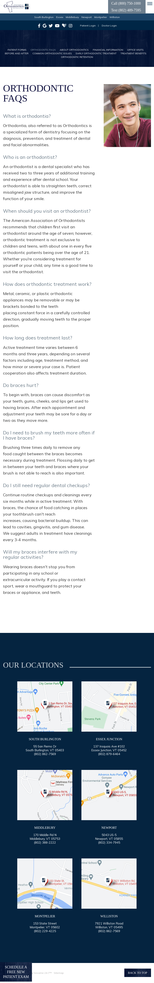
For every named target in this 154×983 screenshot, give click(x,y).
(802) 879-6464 (109, 754)
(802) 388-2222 (45, 842)
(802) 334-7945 (109, 842)
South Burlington (44, 17)
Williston (114, 17)
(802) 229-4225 (45, 931)
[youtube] (57, 25)
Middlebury (72, 17)
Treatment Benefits (133, 53)
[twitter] (51, 25)
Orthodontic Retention (77, 56)
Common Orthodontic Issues (52, 53)
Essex (59, 17)
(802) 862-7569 (45, 754)
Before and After (16, 53)
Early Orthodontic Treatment (96, 53)
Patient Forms (17, 49)
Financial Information (108, 49)
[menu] (150, 3)
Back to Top (137, 972)
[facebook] (39, 25)
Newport (86, 17)
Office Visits (135, 49)
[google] (45, 25)
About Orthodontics (74, 49)
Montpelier (100, 17)
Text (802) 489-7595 (126, 10)
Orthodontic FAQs (43, 49)
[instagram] (70, 25)
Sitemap (59, 972)
